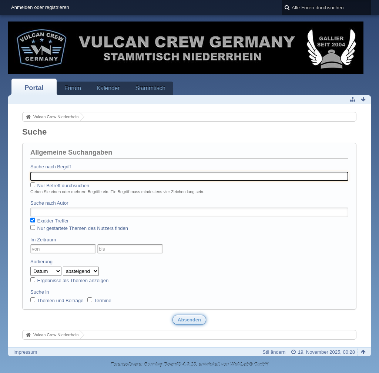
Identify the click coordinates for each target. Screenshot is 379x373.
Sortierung (41, 261)
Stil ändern (273, 352)
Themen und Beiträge (56, 300)
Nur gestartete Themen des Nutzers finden (79, 228)
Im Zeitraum (43, 239)
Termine (99, 300)
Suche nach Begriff (50, 166)
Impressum (25, 352)
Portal (34, 88)
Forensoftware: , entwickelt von (189, 364)
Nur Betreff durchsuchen (59, 185)
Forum (72, 88)
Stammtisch (150, 88)
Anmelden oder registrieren (40, 7)
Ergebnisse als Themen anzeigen (69, 280)
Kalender (108, 88)
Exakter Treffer (49, 221)
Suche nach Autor (49, 203)
